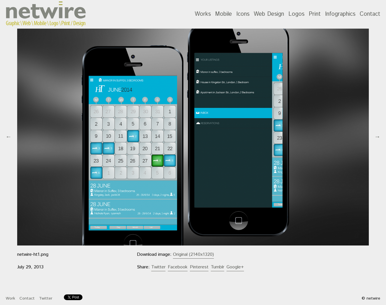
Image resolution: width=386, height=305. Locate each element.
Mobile (223, 14)
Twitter (158, 267)
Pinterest (199, 267)
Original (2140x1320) (193, 254)
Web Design (269, 14)
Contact (370, 14)
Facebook (178, 267)
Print (315, 14)
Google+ (235, 267)
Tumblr (217, 267)
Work (10, 298)
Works (203, 14)
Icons (242, 14)
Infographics (340, 14)
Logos (296, 14)
